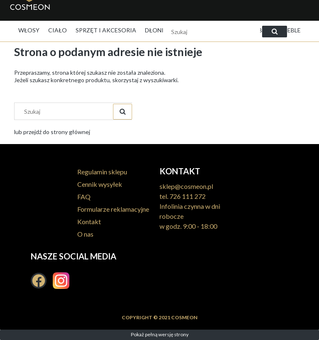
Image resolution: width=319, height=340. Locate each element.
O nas (85, 234)
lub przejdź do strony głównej (52, 131)
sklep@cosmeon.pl (186, 186)
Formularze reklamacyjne (113, 209)
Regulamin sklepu (102, 172)
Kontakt (89, 221)
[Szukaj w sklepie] (211, 31)
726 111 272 (187, 196)
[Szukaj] (274, 31)
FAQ (84, 197)
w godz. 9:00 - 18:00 (188, 226)
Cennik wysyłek (99, 184)
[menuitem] (28, 30)
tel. (164, 196)
